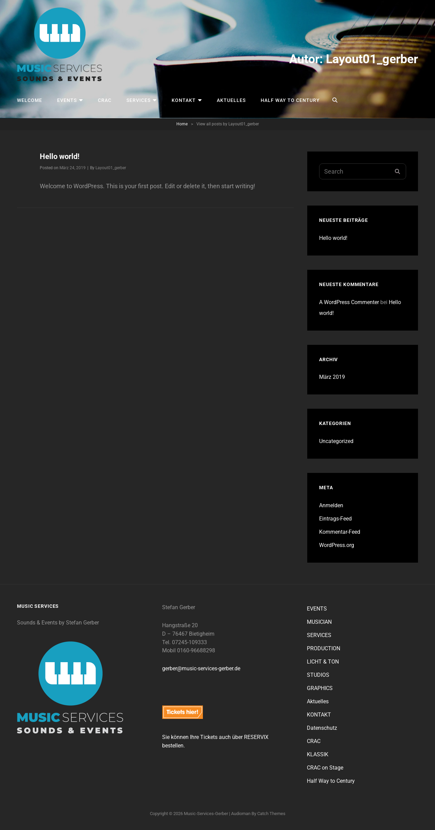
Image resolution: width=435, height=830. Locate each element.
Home (182, 124)
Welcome (29, 100)
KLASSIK (317, 754)
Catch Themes (271, 813)
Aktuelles (231, 100)
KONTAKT (184, 100)
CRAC (104, 100)
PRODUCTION (323, 648)
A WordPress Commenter (349, 302)
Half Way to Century (290, 100)
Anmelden (331, 505)
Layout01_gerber (110, 167)
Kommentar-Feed (339, 532)
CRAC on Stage (325, 767)
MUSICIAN (319, 622)
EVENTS (67, 100)
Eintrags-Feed (335, 518)
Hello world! (60, 156)
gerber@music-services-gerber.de (201, 668)
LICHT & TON (323, 661)
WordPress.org (336, 545)
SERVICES (138, 100)
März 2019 (332, 377)
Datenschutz (322, 728)
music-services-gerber (206, 813)
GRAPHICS (320, 688)
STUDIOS (318, 675)
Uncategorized (336, 441)
